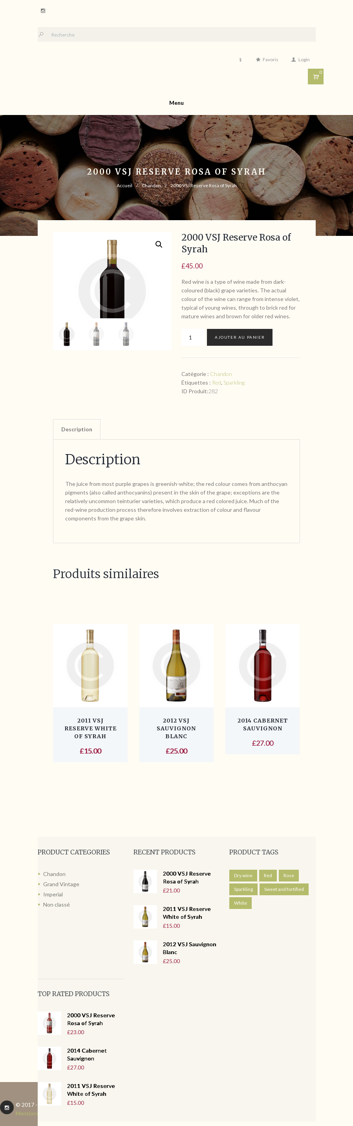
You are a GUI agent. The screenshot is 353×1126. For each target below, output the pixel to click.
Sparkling (234, 382)
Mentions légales (37, 1113)
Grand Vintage (61, 884)
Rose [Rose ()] (288, 875)
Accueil (124, 185)
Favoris (270, 59)
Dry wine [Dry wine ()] (243, 875)
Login (304, 59)
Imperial (53, 894)
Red (216, 382)
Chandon (151, 185)
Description (76, 429)
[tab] (77, 429)
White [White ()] (240, 903)
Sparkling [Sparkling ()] (243, 889)
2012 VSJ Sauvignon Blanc (176, 728)
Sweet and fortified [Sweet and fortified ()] (284, 889)
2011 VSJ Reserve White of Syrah (90, 728)
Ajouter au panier (240, 337)
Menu (176, 102)
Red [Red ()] (268, 875)
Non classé (56, 904)
